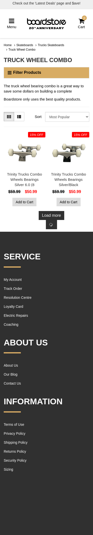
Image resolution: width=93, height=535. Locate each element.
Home (8, 45)
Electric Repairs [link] (16, 316)
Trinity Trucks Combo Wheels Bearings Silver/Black (68, 179)
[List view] (19, 116)
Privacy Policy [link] (14, 433)
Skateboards (24, 45)
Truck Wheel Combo (21, 49)
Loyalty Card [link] (13, 307)
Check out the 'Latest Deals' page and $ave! (47, 3)
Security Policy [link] (15, 460)
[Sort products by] (67, 117)
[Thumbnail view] (9, 116)
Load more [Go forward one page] (51, 215)
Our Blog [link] (10, 374)
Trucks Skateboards (51, 45)
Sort (38, 116)
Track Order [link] (13, 289)
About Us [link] (11, 365)
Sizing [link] (8, 469)
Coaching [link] (11, 324)
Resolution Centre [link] (17, 298)
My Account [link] (13, 280)
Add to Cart (24, 202)
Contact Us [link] (12, 383)
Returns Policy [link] (15, 451)
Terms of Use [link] (14, 425)
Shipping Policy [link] (16, 442)
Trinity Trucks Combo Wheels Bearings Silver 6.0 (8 (24, 179)
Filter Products (24, 72)
